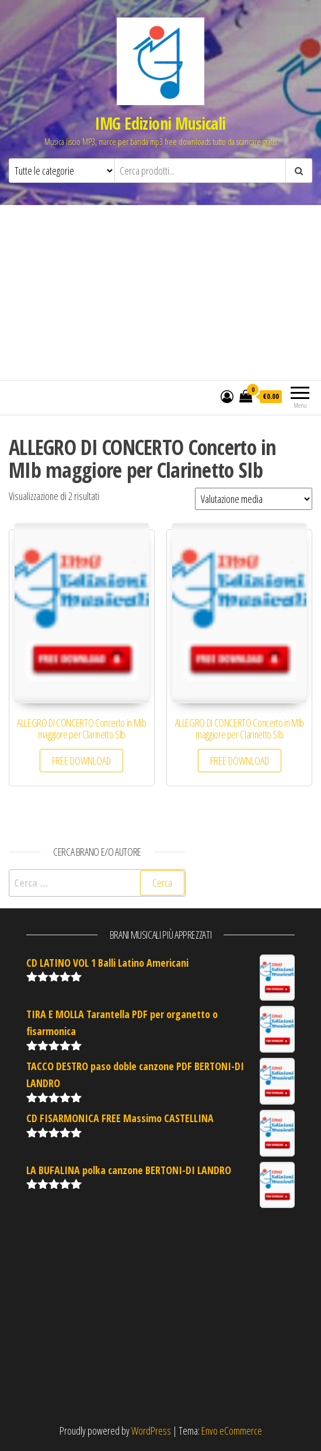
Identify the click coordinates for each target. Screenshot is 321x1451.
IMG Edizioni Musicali (160, 123)
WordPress (151, 1431)
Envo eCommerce (231, 1431)
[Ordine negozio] (253, 499)
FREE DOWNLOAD (81, 761)
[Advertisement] (160, 292)
